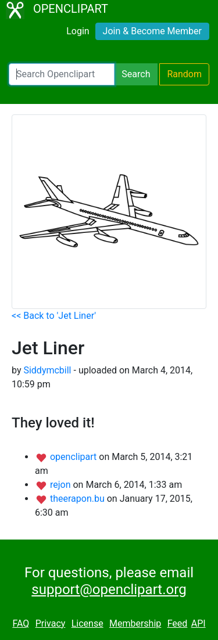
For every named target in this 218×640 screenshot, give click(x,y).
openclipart (74, 456)
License (87, 623)
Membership (135, 623)
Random (184, 74)
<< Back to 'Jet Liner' (54, 315)
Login (77, 31)
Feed (177, 623)
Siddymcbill (47, 370)
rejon (61, 484)
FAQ (20, 623)
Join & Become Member (152, 31)
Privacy (50, 623)
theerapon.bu (78, 498)
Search (135, 74)
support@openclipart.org (108, 589)
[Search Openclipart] (62, 74)
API (198, 623)
